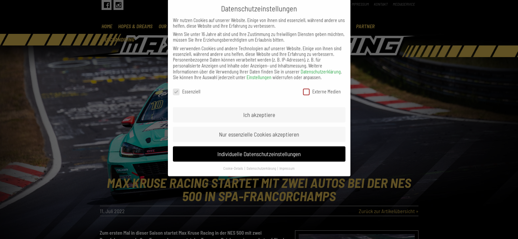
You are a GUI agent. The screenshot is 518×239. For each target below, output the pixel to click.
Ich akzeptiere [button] (259, 107)
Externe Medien (322, 84)
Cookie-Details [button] (233, 160)
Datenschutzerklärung (321, 64)
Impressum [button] (287, 160)
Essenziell (186, 84)
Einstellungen (259, 70)
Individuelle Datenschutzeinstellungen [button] (259, 146)
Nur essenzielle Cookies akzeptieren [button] (259, 126)
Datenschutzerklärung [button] (262, 160)
